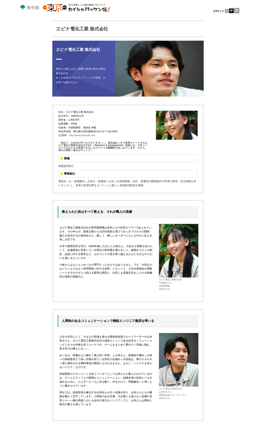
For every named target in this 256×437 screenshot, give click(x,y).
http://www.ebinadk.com (82, 135)
